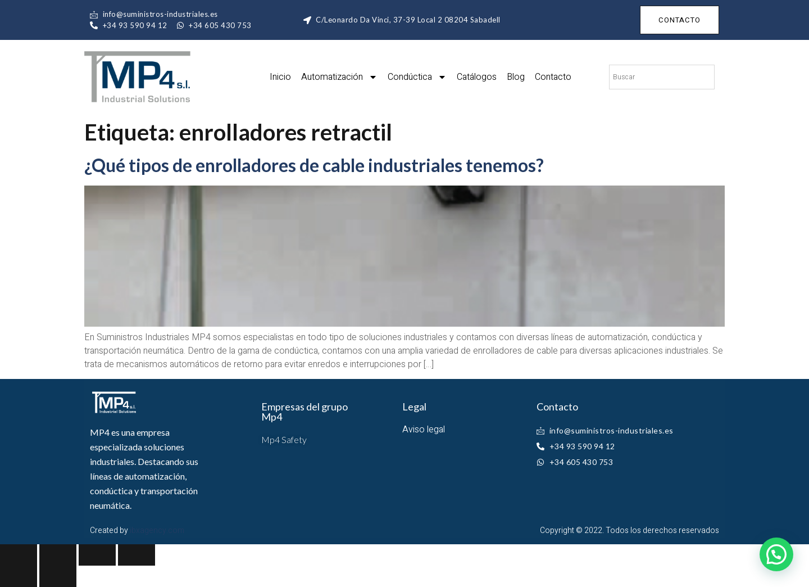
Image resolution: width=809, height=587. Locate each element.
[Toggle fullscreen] (97, 555)
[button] (776, 554)
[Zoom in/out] (136, 555)
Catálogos (477, 77)
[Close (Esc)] (18, 555)
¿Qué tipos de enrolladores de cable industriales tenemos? (314, 165)
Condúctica (417, 77)
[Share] (57, 555)
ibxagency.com (157, 530)
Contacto (553, 77)
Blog (516, 77)
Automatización (339, 77)
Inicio (280, 77)
